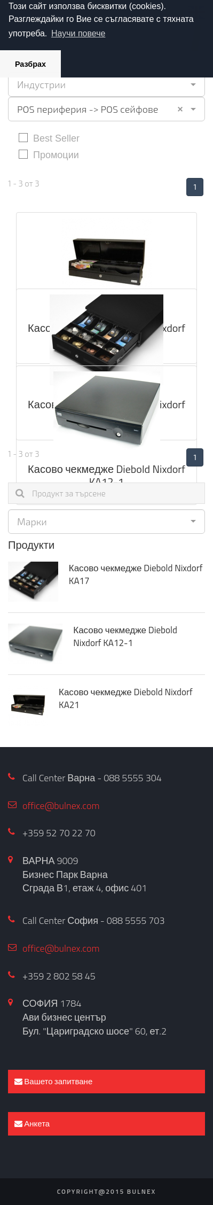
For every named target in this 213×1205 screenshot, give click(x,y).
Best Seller (49, 138)
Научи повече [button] (78, 33)
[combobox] (106, 84)
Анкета (32, 1123)
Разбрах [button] (30, 64)
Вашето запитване (53, 1081)
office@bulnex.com (61, 805)
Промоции (49, 154)
